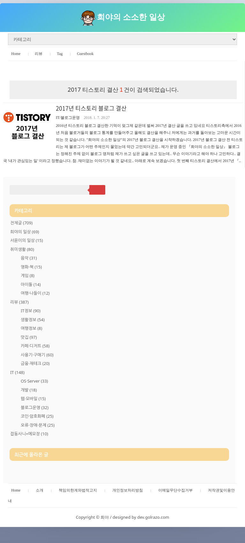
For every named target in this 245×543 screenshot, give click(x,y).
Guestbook (85, 53)
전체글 (21, 223)
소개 (39, 490)
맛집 (29, 337)
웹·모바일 (33, 398)
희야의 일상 (24, 232)
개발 (29, 390)
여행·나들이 (35, 293)
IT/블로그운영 (68, 117)
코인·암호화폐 (37, 416)
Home (15, 53)
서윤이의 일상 (26, 240)
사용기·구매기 (37, 355)
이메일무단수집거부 (175, 490)
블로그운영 (34, 407)
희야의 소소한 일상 (131, 16)
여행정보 (31, 328)
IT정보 (31, 311)
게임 (27, 275)
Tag (60, 53)
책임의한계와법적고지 (78, 490)
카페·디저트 (35, 346)
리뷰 (38, 53)
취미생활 (22, 249)
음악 (29, 258)
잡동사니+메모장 (29, 434)
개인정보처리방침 (127, 490)
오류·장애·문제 (38, 425)
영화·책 (31, 267)
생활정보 (33, 319)
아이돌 (31, 284)
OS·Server (34, 381)
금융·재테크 (35, 363)
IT (17, 372)
